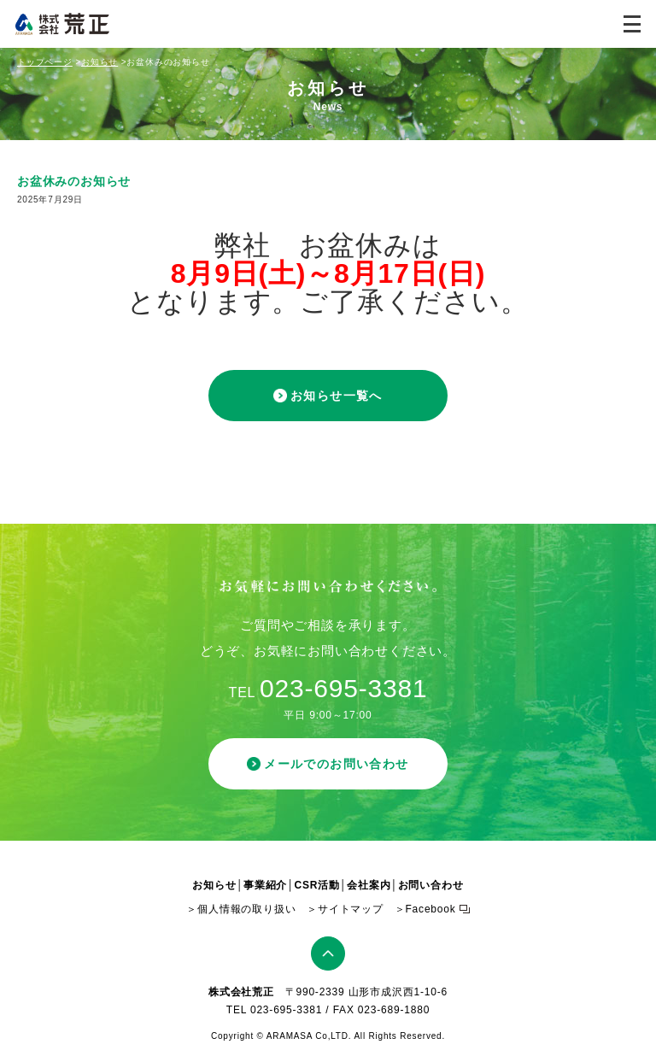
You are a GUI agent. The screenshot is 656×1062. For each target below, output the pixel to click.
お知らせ (99, 62)
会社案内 (368, 885)
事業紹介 (265, 885)
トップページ (45, 62)
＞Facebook (425, 909)
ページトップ (328, 953)
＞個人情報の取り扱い (241, 909)
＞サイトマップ (345, 909)
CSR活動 (317, 885)
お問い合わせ (431, 885)
